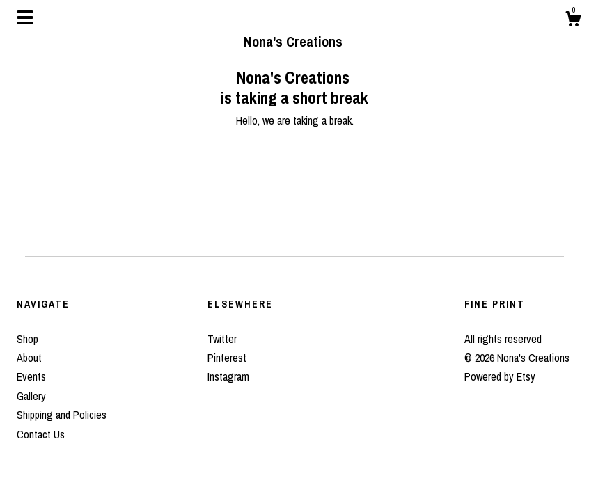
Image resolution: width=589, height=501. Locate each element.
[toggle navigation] (25, 17)
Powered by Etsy (499, 376)
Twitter (222, 339)
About (29, 357)
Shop (27, 339)
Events (31, 376)
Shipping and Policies (62, 414)
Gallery (31, 396)
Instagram (228, 376)
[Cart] (573, 20)
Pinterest (226, 357)
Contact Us (41, 434)
